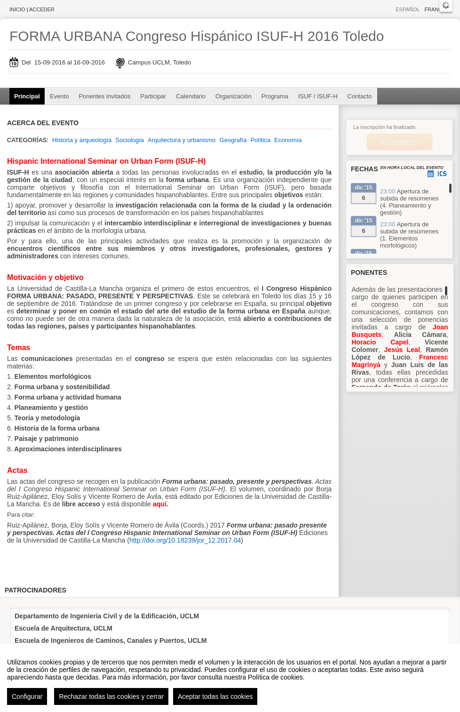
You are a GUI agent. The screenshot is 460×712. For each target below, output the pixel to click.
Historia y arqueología (81, 140)
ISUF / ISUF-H (318, 96)
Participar (153, 96)
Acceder (42, 9)
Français (437, 9)
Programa (275, 96)
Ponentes (369, 272)
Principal (27, 96)
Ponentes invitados (104, 96)
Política (260, 140)
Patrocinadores (35, 590)
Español (408, 9)
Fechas (364, 169)
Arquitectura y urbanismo (182, 140)
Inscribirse (399, 141)
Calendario (191, 96)
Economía (288, 140)
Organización (233, 96)
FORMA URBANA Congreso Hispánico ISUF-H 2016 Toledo (196, 36)
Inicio (17, 9)
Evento (59, 96)
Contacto (360, 96)
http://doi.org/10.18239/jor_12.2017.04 (185, 540)
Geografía (233, 140)
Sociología (129, 140)
